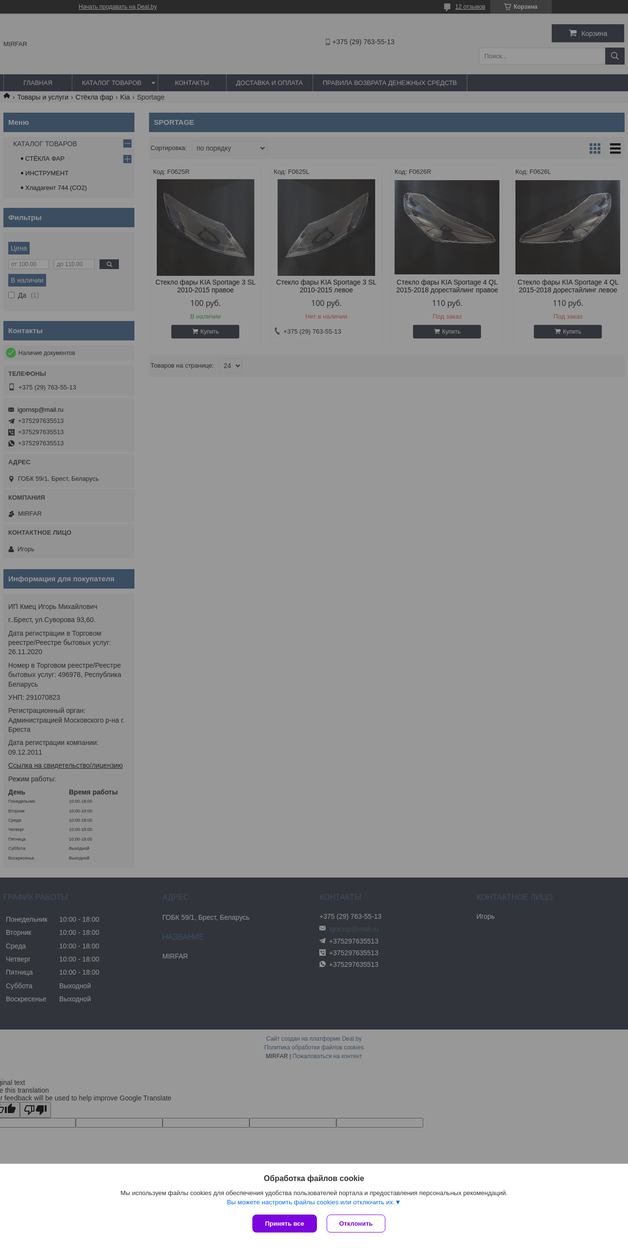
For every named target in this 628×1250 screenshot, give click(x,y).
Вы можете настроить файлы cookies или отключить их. (311, 1202)
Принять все (284, 1223)
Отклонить (356, 1223)
